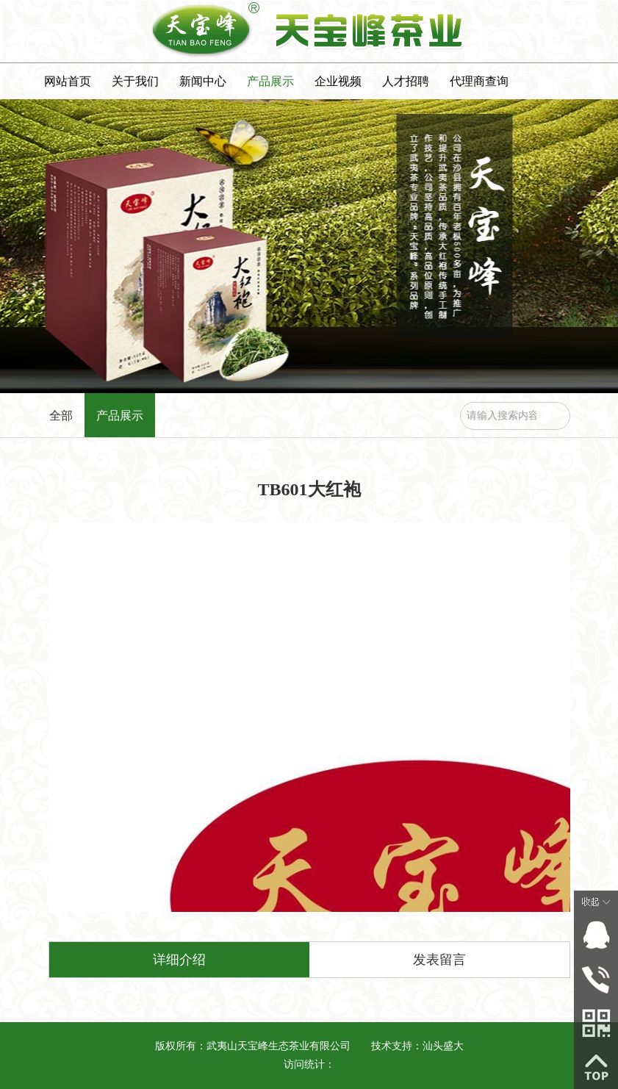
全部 (61, 415)
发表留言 (439, 959)
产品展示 (270, 81)
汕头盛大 (443, 1046)
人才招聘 (405, 81)
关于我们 (135, 81)
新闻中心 (202, 81)
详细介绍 (179, 959)
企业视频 (338, 81)
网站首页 (67, 81)
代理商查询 (479, 81)
